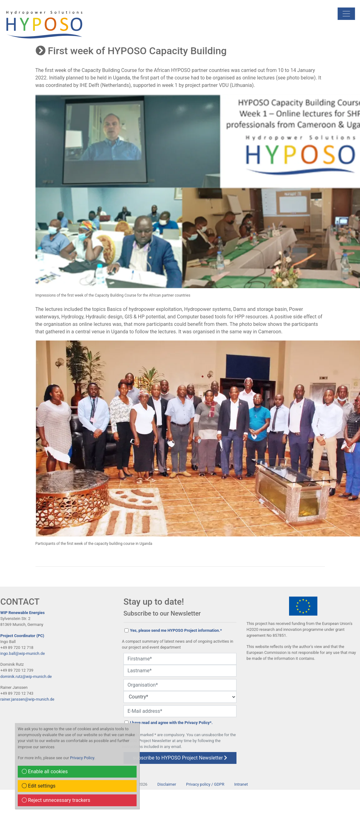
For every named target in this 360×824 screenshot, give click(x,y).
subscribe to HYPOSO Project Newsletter (180, 758)
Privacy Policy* (198, 722)
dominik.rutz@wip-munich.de (26, 676)
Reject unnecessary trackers (56, 800)
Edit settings (38, 786)
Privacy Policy (82, 757)
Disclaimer (166, 784)
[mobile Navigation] (346, 13)
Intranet (241, 784)
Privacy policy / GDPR (205, 784)
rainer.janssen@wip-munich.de (27, 699)
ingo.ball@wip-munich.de (22, 653)
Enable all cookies (45, 771)
